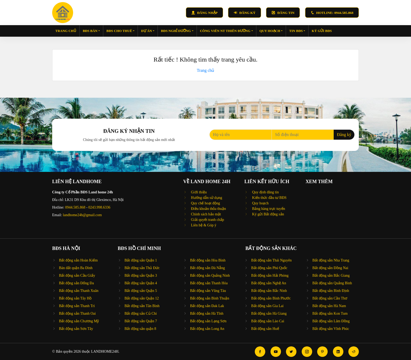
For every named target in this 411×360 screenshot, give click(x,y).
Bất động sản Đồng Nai (330, 268)
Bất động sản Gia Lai (267, 306)
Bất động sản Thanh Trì (77, 306)
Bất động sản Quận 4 (141, 283)
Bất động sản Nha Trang (330, 260)
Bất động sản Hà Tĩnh (206, 313)
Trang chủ (65, 31)
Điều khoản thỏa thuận (208, 209)
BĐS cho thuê (120, 31)
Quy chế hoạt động (205, 203)
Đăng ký (344, 134)
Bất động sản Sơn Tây (76, 329)
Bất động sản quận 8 (140, 329)
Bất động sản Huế (265, 329)
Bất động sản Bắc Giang (331, 275)
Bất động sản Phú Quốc (269, 268)
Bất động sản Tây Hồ (75, 298)
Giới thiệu (198, 192)
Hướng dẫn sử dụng (206, 198)
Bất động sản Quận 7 (141, 321)
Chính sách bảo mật (205, 214)
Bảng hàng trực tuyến (268, 209)
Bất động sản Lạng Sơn (208, 321)
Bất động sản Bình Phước (271, 298)
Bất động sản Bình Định (330, 291)
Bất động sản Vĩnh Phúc (330, 329)
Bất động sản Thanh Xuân (79, 291)
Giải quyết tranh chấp (207, 220)
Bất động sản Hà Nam (329, 306)
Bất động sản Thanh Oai (77, 313)
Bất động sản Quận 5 (141, 291)
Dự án (147, 31)
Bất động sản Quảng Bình (332, 283)
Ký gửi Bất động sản (267, 214)
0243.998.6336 (99, 207)
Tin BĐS (297, 31)
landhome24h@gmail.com (82, 215)
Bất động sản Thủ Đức (142, 268)
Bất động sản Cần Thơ (329, 298)
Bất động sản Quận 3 (141, 275)
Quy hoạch (271, 31)
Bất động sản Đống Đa (76, 283)
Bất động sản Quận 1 (141, 260)
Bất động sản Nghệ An (268, 283)
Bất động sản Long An (207, 329)
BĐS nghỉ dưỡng (177, 31)
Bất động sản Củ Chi (141, 313)
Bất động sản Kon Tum (330, 313)
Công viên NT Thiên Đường (226, 31)
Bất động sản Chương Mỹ (79, 321)
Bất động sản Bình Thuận (209, 298)
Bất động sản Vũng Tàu (208, 291)
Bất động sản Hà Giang (268, 313)
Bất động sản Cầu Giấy (77, 275)
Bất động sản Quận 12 (142, 298)
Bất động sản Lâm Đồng (331, 321)
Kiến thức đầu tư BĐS (268, 198)
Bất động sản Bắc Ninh (269, 291)
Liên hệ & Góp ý (203, 225)
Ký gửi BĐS (322, 31)
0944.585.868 (75, 207)
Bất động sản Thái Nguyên (271, 260)
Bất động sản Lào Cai (267, 321)
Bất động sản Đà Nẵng (207, 268)
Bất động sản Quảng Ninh (210, 275)
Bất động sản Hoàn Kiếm (78, 260)
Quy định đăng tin (265, 192)
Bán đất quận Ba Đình (76, 268)
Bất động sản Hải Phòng (269, 275)
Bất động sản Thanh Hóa (209, 283)
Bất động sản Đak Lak (207, 306)
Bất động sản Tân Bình (142, 306)
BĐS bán (91, 31)
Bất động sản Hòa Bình (207, 260)
